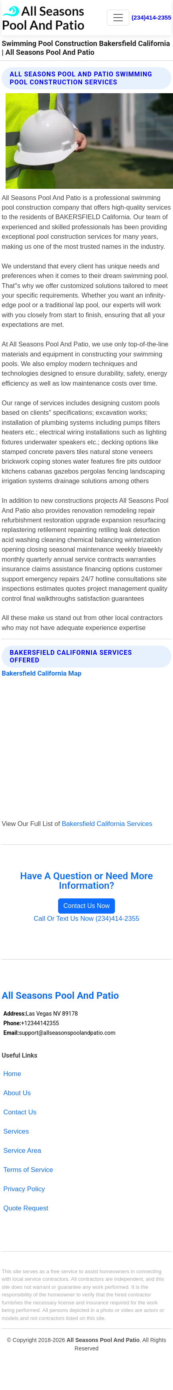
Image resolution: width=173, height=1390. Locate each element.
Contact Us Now (86, 905)
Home (12, 1074)
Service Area (22, 1150)
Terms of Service (28, 1170)
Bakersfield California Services (107, 824)
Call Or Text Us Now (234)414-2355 (86, 918)
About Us (17, 1093)
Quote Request (25, 1208)
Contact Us (19, 1112)
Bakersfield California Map (41, 673)
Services (16, 1131)
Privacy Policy (24, 1189)
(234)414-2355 (151, 17)
